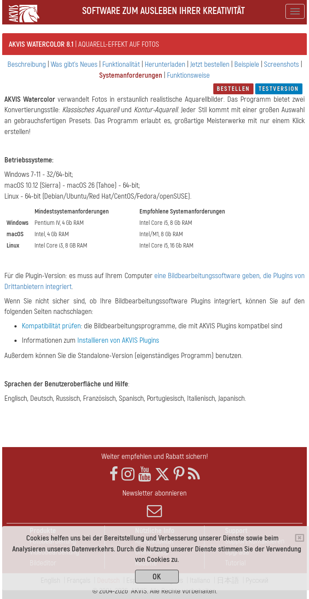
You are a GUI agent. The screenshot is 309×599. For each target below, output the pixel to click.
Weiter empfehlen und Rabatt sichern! (154, 456)
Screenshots (281, 64)
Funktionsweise (188, 75)
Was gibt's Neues (74, 64)
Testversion (279, 89)
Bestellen (233, 89)
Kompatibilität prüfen (51, 325)
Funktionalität (121, 64)
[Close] (299, 538)
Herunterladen (165, 64)
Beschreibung (26, 64)
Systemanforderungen (130, 75)
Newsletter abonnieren (154, 503)
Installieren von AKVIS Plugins (118, 340)
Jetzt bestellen (209, 64)
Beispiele (246, 64)
